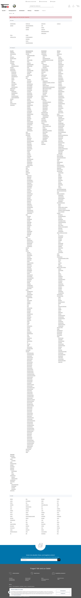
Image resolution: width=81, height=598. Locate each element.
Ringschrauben (29, 416)
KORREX (58, 508)
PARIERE (42, 512)
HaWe (58, 504)
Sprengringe (29, 280)
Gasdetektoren (60, 219)
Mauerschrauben (29, 402)
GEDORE (11, 504)
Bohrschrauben (29, 366)
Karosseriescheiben (30, 262)
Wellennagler (60, 153)
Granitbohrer (60, 76)
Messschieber (60, 180)
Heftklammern (29, 225)
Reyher (42, 529)
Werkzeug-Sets (59, 333)
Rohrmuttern (29, 202)
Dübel (58, 579)
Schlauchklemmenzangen (62, 351)
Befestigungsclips (28, 52)
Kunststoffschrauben (30, 396)
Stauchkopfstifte (29, 231)
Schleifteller (60, 288)
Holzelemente (28, 133)
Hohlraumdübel (29, 97)
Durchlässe (29, 315)
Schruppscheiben (61, 292)
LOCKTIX (27, 510)
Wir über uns (28, 23)
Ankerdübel (29, 79)
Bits (58, 304)
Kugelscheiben (29, 268)
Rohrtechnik (12, 469)
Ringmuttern (29, 201)
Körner (59, 261)
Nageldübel (29, 115)
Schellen (27, 289)
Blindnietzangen (29, 243)
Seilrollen (28, 339)
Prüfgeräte (58, 213)
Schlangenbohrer (61, 100)
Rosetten (28, 273)
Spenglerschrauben (30, 431)
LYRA (42, 510)
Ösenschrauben (29, 410)
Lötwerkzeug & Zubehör (61, 166)
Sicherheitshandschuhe (46, 58)
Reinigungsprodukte (44, 112)
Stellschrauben (29, 434)
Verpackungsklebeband (15, 97)
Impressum (43, 29)
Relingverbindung (30, 333)
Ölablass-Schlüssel (46, 85)
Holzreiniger (13, 82)
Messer (59, 241)
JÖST (11, 508)
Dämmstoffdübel (29, 85)
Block (28, 306)
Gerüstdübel (29, 91)
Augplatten (28, 303)
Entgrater (59, 268)
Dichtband (13, 64)
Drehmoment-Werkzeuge (62, 306)
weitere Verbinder (30, 165)
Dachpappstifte (29, 219)
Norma (11, 512)
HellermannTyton (28, 506)
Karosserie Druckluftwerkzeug (63, 135)
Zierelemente (12, 490)
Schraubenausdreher (61, 315)
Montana (58, 527)
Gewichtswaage (60, 172)
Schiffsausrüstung (29, 295)
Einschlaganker (29, 88)
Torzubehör (13, 487)
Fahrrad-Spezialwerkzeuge (61, 157)
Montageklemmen (30, 291)
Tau (27, 342)
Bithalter (59, 303)
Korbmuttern (29, 192)
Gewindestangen (29, 381)
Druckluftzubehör (61, 130)
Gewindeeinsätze (30, 184)
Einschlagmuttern (30, 180)
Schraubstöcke (60, 321)
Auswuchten (45, 100)
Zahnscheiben (29, 288)
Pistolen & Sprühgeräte (60, 193)
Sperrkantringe (29, 279)
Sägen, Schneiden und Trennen (62, 232)
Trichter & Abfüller (44, 141)
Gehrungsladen (60, 235)
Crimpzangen (60, 339)
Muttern (27, 174)
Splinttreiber (60, 265)
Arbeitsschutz (43, 61)
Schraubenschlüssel (61, 318)
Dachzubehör (12, 61)
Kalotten (28, 261)
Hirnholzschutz (13, 73)
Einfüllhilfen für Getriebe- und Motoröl (49, 82)
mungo (11, 529)
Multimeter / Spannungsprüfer (63, 226)
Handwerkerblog (12, 23)
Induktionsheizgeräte (60, 165)
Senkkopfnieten (29, 246)
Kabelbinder (28, 166)
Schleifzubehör (60, 291)
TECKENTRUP (12, 520)
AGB (42, 25)
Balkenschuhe (29, 138)
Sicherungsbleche (30, 274)
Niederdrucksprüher (61, 198)
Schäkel (28, 336)
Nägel (27, 214)
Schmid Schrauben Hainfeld (30, 516)
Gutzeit (27, 527)
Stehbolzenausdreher (61, 324)
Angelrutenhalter (29, 297)
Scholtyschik (59, 516)
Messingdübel (29, 112)
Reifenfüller (60, 144)
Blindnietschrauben (30, 241)
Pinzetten (59, 348)
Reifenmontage (45, 106)
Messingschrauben (30, 404)
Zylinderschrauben (30, 357)
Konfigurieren (63, 593)
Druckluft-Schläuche (61, 124)
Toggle (28, 345)
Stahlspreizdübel (29, 127)
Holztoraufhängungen (14, 484)
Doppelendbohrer (61, 64)
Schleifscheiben (60, 283)
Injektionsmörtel (12, 88)
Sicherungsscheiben (30, 277)
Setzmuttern (29, 208)
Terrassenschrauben (30, 440)
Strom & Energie (44, 121)
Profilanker (28, 157)
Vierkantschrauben (30, 444)
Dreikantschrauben (30, 369)
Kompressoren (60, 138)
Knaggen (28, 151)
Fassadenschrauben (30, 372)
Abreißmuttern (29, 175)
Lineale (59, 174)
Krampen (28, 228)
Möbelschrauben (29, 407)
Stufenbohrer (60, 106)
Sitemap (42, 27)
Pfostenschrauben (30, 413)
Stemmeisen (60, 250)
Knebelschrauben (30, 393)
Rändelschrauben (30, 414)
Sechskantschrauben (30, 354)
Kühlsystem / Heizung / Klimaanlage (64, 210)
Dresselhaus (43, 533)
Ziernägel (28, 235)
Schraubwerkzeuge (60, 295)
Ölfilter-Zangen (45, 91)
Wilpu (58, 531)
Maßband (59, 175)
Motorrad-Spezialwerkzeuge (61, 189)
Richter (11, 516)
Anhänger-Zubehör (46, 124)
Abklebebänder (13, 91)
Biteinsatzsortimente (61, 301)
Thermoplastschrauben (30, 441)
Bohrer (58, 55)
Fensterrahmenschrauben (31, 375)
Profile (27, 249)
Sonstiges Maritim (30, 348)
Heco (42, 527)
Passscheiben (29, 271)
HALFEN (27, 504)
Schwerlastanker (29, 124)
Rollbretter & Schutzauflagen (47, 130)
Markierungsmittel (60, 169)
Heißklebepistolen (60, 162)
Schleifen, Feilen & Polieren (61, 267)
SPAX (27, 531)
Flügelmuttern (29, 183)
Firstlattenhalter (29, 145)
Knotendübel (29, 109)
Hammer (59, 259)
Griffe (28, 58)
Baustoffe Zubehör (13, 58)
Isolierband (13, 94)
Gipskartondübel (29, 94)
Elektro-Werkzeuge (60, 156)
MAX (58, 533)
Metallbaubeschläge (30, 64)
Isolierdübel (29, 103)
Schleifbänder (60, 276)
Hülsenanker (29, 100)
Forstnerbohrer (60, 70)
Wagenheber (45, 139)
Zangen (58, 336)
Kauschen (28, 327)
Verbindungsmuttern (30, 211)
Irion (57, 506)
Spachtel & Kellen (60, 327)
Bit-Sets (59, 298)
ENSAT (11, 502)
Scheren (59, 249)
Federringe (29, 256)
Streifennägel (29, 232)
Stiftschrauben (29, 435)
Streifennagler (60, 151)
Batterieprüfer (60, 214)
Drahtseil (27, 76)
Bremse (59, 204)
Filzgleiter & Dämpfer (44, 70)
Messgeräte (60, 177)
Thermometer (60, 229)
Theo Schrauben (44, 531)
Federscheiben (29, 258)
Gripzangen (60, 342)
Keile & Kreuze (29, 265)
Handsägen (60, 238)
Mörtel (11, 100)
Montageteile (28, 172)
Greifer (58, 160)
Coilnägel (28, 217)
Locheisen (60, 262)
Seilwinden (44, 133)
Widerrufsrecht (43, 33)
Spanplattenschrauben (30, 429)
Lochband (28, 153)
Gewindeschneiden (13, 463)
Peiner (58, 512)
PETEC (11, 514)
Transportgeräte (45, 135)
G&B (58, 502)
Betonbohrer (60, 58)
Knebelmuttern (29, 190)
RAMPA (42, 514)
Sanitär (58, 253)
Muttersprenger (60, 243)
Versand (21, 596)
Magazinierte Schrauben (31, 399)
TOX (57, 520)
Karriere (25, 586)
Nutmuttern (29, 198)
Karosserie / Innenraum (62, 208)
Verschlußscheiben (30, 286)
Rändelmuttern (29, 199)
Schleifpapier (60, 280)
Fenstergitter (13, 460)
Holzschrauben (29, 390)
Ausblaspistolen (60, 195)
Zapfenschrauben (30, 446)
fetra (26, 502)
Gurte (28, 324)
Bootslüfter (28, 312)
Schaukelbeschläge (30, 70)
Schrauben (27, 351)
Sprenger (42, 518)
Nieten (27, 237)
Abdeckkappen (29, 447)
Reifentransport (45, 109)
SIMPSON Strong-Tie (13, 531)
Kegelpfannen (29, 264)
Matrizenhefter (60, 141)
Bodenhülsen (29, 142)
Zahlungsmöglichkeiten (29, 25)
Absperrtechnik (43, 52)
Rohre (12, 472)
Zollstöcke (59, 187)
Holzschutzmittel (12, 70)
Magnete (27, 171)
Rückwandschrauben (30, 417)
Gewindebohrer (60, 73)
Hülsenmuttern (29, 187)
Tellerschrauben (29, 438)
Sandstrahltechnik (61, 145)
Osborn (27, 512)
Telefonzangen (60, 357)
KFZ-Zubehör (43, 76)
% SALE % (44, 10)
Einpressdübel (29, 144)
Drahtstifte (28, 220)
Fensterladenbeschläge (31, 55)
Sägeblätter (60, 246)
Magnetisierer (60, 312)
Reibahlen (59, 274)
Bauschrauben (29, 360)
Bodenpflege (13, 457)
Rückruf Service (37, 573)
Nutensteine (29, 196)
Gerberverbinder (29, 148)
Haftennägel (29, 223)
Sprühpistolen (60, 201)
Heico (11, 506)
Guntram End (12, 527)
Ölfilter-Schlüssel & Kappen (47, 88)
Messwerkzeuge (59, 171)
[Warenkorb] (77, 6)
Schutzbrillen (43, 118)
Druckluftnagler (60, 127)
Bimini (28, 304)
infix (42, 506)
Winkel (59, 186)
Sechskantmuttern (30, 207)
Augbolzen (28, 301)
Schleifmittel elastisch (61, 279)
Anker (28, 298)
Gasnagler (60, 133)
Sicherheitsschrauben (30, 428)
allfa (26, 533)
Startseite (11, 25)
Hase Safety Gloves (44, 504)
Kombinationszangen (61, 345)
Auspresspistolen (61, 196)
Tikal (26, 520)
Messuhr (59, 181)
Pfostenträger (29, 156)
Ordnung (42, 97)
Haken (27, 132)
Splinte (27, 452)
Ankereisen (29, 136)
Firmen (11, 35)
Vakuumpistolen (60, 231)
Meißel (59, 264)
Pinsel (58, 192)
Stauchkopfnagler (61, 150)
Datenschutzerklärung (17, 594)
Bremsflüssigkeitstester (62, 216)
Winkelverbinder (29, 163)
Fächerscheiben (29, 255)
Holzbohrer (60, 82)
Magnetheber (59, 168)
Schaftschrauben (29, 419)
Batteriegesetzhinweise (45, 31)
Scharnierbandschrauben (31, 420)
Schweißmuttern (29, 205)
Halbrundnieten (29, 244)
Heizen (42, 73)
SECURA (11, 518)
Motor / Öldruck (60, 225)
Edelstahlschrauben (60, 578)
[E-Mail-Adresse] (39, 560)
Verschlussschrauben (30, 443)
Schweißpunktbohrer (61, 103)
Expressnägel (29, 222)
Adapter (59, 297)
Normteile (27, 247)
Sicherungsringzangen (61, 354)
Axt (58, 234)
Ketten (27, 168)
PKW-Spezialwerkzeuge (61, 202)
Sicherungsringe (29, 276)
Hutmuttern (29, 189)
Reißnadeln (60, 183)
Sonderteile (22, 586)
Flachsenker (60, 67)
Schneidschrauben (30, 423)
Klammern (27, 169)
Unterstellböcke (45, 138)
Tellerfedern (29, 283)
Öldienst (42, 79)
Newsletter (27, 27)
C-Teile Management (29, 37)
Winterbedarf (43, 144)
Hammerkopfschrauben (31, 387)
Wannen (42, 142)
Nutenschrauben (29, 408)
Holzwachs (13, 85)
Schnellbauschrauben (30, 425)
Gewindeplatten (29, 186)
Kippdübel (28, 106)
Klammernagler (60, 136)
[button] (69, 6)
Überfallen (28, 73)
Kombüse (28, 330)
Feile (59, 271)
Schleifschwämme (61, 285)
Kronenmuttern (29, 195)
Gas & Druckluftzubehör (62, 132)
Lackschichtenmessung (62, 222)
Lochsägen (60, 240)
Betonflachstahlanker (30, 141)
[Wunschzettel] (73, 6)
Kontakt (27, 35)
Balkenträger (29, 139)
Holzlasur (12, 79)
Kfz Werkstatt (12, 466)
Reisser (58, 514)
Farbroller (58, 159)
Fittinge (28, 321)
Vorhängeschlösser (46, 115)
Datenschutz (43, 23)
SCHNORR (43, 516)
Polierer (59, 273)
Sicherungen (45, 67)
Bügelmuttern (29, 177)
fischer (42, 502)
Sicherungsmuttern (30, 210)
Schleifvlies (60, 289)
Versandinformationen (29, 42)
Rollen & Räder (45, 132)
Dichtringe (28, 252)
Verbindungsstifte (30, 130)
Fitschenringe (29, 259)
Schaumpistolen (60, 199)
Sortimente (27, 450)
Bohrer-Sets (60, 61)
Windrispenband (29, 162)
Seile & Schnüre (28, 449)
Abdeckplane (12, 52)
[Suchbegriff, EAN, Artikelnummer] (40, 6)
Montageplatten (29, 270)
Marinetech (27, 529)
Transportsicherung (46, 136)
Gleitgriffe (59, 309)
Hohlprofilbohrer (60, 79)
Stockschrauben (29, 437)
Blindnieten (29, 238)
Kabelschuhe (45, 64)
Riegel (28, 67)
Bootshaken (29, 309)
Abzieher (58, 52)
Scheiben (27, 250)
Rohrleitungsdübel (30, 121)
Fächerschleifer (60, 270)
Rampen (44, 127)
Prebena (27, 514)
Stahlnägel (28, 229)
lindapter (11, 510)
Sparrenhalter (29, 160)
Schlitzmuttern (29, 204)
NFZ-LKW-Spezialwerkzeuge (61, 190)
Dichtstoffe (12, 67)
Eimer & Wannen (59, 154)
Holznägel (28, 226)
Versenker (59, 109)
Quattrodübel (29, 118)
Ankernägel (29, 216)
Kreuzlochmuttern (30, 193)
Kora (42, 508)
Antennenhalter (29, 300)
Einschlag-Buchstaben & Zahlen (63, 258)
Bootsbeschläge (29, 307)
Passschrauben (29, 411)
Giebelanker (29, 150)
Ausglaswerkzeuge (61, 118)
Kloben (28, 61)
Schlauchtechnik (12, 475)
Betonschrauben (29, 363)
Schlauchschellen (30, 294)
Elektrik (59, 205)
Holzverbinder (28, 135)
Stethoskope (60, 228)
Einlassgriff (29, 318)
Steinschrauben (29, 432)
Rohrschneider (60, 244)
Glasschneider (60, 237)
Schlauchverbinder (14, 478)
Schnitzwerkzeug (59, 294)
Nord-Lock (58, 510)
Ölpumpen (44, 94)
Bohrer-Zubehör (60, 112)
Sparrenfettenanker (30, 159)
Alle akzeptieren (63, 590)
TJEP (42, 520)
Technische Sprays (13, 103)
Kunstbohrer (60, 85)
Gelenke (59, 307)
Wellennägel (29, 234)
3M (10, 533)
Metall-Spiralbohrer (61, 91)
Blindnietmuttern (29, 240)
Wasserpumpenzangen (62, 360)
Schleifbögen (60, 277)
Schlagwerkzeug (59, 256)
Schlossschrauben (30, 422)
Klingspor (27, 508)
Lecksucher (60, 223)
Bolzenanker (29, 82)
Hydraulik (58, 163)
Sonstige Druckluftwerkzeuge (63, 148)
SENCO (27, 518)
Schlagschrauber (61, 147)
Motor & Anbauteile (61, 211)
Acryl (11, 55)
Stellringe (28, 282)
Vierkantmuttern (29, 213)
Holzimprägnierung (14, 76)
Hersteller (27, 29)
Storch (58, 518)
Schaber (58, 255)
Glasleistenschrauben (30, 384)
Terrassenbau (12, 481)
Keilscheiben (29, 267)
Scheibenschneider (61, 97)
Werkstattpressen (60, 330)
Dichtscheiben (29, 253)
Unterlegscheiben (30, 285)
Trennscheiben (60, 252)
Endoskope (60, 217)
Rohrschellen (29, 292)
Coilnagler (59, 121)
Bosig (58, 529)
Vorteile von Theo (13, 37)
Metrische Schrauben (30, 405)
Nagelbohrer (60, 94)
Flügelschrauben (29, 378)
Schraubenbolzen (30, 426)
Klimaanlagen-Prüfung (61, 220)
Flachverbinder (29, 147)
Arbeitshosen (45, 55)
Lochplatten (29, 154)
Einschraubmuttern (30, 181)
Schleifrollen (60, 282)
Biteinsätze (60, 300)
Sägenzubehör (60, 247)
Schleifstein (60, 286)
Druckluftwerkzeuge (60, 115)
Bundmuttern (29, 178)
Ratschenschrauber (61, 142)
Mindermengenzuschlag (26, 596)
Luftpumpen (60, 139)
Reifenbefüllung (45, 103)
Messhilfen (60, 178)
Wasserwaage (60, 184)
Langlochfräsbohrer (61, 88)
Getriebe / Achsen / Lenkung (62, 207)
